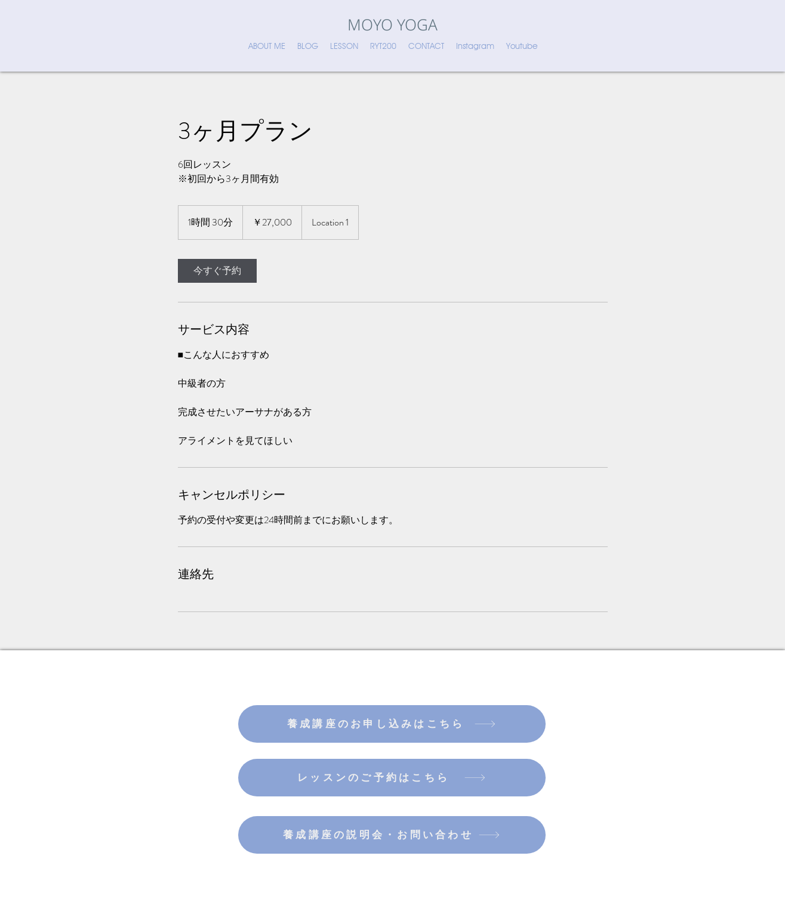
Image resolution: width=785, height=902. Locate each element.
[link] (217, 271)
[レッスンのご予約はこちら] (392, 777)
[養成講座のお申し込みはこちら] (392, 724)
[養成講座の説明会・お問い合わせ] (392, 835)
